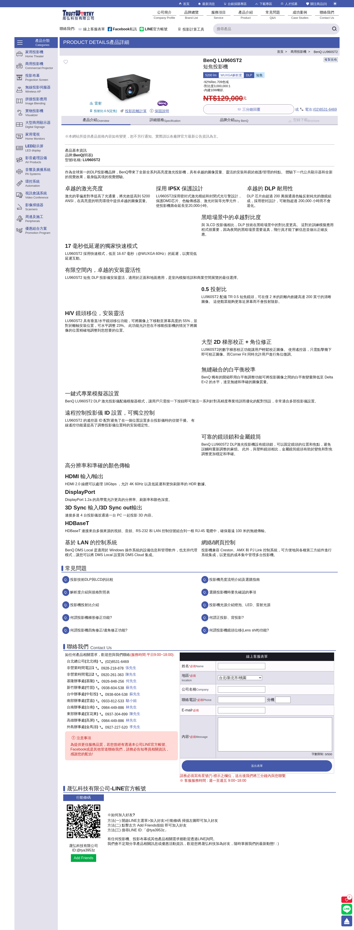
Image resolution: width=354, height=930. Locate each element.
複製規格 (330, 59)
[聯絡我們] (327, 14)
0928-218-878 (112, 668)
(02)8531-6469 (325, 109)
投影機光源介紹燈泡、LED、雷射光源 (239, 605)
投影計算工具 (190, 29)
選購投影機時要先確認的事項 (232, 592)
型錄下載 (303, 120)
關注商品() (316, 4)
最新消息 (206, 4)
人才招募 (289, 4)
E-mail (187, 710)
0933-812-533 (113, 701)
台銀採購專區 (235, 4)
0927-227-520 (116, 727)
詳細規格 (165, 120)
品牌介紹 (234, 120)
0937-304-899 (116, 714)
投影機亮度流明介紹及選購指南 (234, 579)
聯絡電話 (189, 700)
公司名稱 (189, 689)
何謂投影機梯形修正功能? (91, 617)
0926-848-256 (113, 681)
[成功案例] (299, 14)
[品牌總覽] (191, 14)
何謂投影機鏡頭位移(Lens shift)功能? (239, 630)
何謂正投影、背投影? (226, 617)
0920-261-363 (112, 675)
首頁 (183, 4)
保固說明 (159, 111)
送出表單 (257, 765)
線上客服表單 (94, 29)
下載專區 (263, 4)
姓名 (185, 666)
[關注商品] (346, 900)
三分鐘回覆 (248, 109)
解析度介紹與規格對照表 (90, 592)
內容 (185, 737)
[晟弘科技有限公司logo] (78, 20)
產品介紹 (96, 120)
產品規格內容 (101, 136)
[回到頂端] (346, 921)
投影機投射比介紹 (84, 605)
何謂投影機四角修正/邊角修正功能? (98, 630)
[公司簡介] (164, 14)
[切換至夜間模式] (335, 3)
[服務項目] (218, 14)
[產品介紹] (245, 14)
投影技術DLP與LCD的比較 (91, 579)
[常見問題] (272, 14)
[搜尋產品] (276, 29)
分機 (270, 700)
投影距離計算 (133, 111)
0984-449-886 (113, 708)
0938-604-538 (113, 688)
